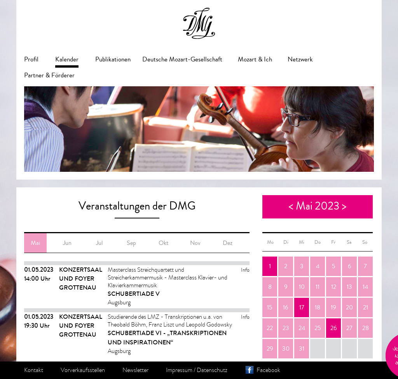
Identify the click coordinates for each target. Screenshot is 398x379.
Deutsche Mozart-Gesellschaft (182, 59)
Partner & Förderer (49, 75)
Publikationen (113, 59)
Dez (227, 243)
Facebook (268, 370)
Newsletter (135, 370)
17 (301, 307)
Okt (163, 243)
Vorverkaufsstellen (83, 370)
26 (333, 328)
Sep (131, 243)
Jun (67, 243)
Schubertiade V (134, 293)
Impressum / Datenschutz (196, 370)
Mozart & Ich (255, 59)
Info (245, 270)
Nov (195, 243)
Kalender (67, 59)
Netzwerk (300, 59)
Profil (31, 59)
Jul (99, 243)
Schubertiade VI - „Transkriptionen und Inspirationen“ (167, 337)
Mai (35, 243)
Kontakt (33, 370)
